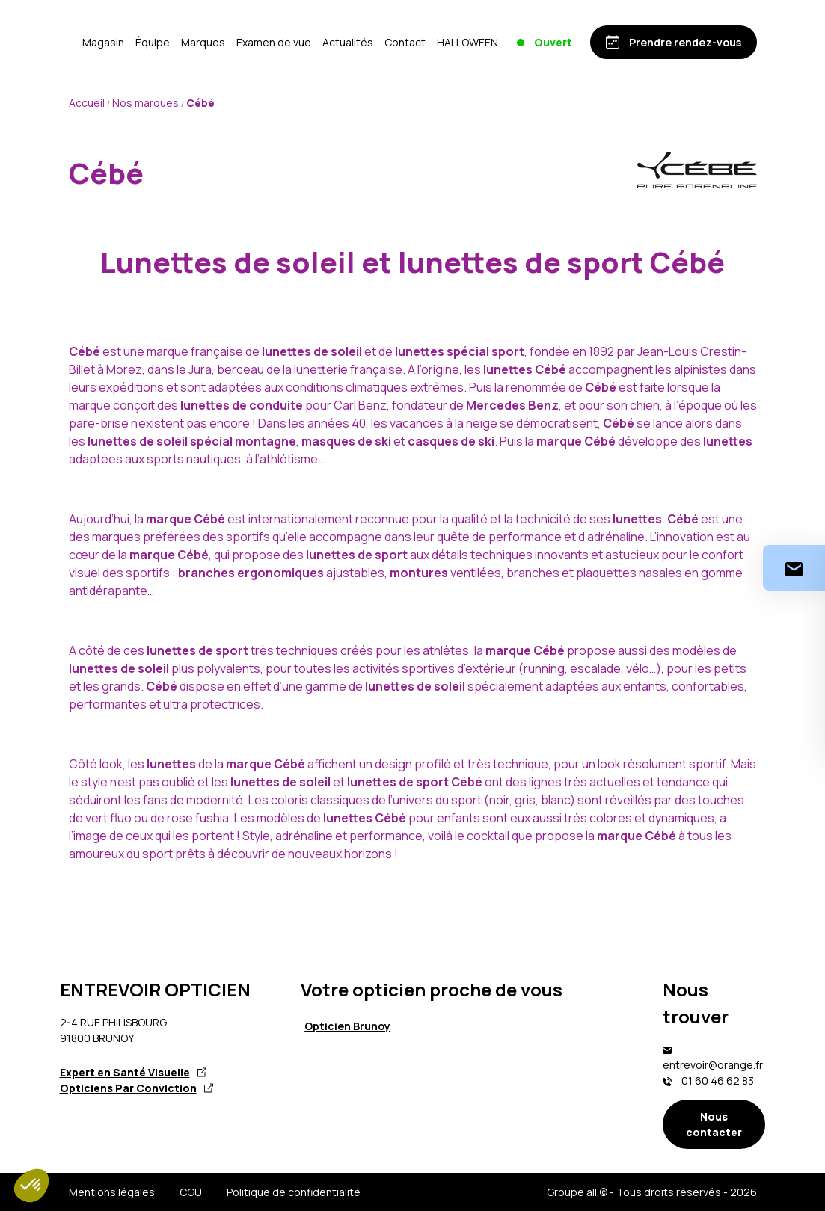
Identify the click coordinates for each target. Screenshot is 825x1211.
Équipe (242, 42)
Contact (494, 42)
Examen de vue (363, 42)
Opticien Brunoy (347, 1026)
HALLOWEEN (557, 42)
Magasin (193, 42)
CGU (191, 1192)
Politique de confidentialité (294, 1192)
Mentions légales (112, 1192)
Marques (293, 42)
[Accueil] (114, 41)
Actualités (437, 42)
